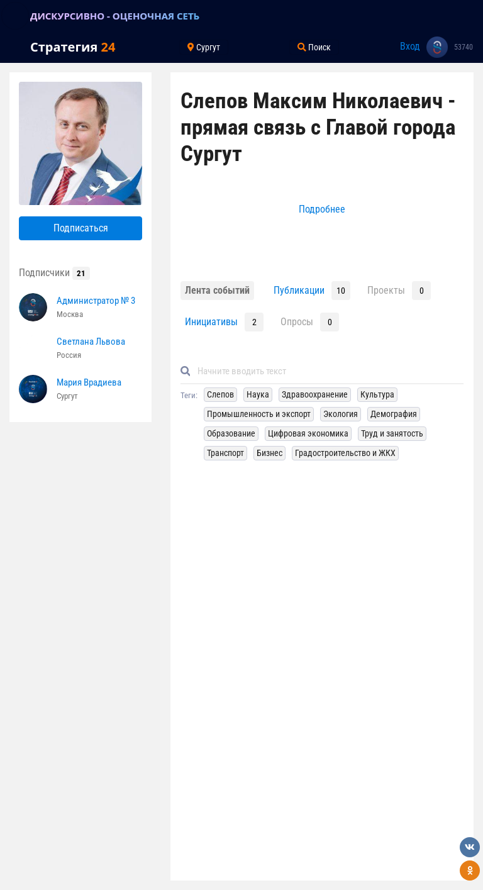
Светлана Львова (91, 341)
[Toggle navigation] (15, 16)
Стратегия (72, 46)
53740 (463, 47)
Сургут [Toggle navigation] (203, 47)
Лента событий (217, 290)
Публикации (299, 290)
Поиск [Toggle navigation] (314, 47)
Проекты (386, 290)
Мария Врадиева (89, 382)
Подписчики (54, 273)
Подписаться (80, 228)
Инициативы (211, 322)
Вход (410, 46)
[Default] (327, 371)
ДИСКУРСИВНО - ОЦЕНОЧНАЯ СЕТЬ (114, 15)
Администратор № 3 (96, 300)
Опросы (296, 322)
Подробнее (322, 209)
